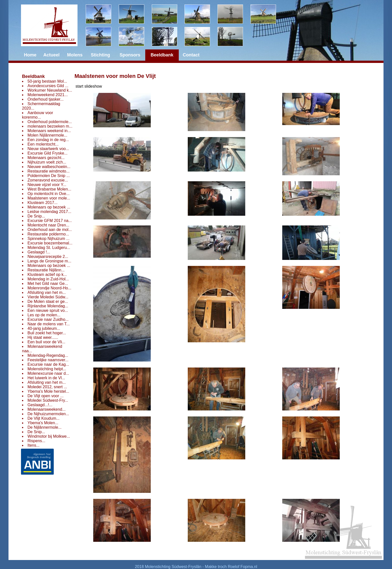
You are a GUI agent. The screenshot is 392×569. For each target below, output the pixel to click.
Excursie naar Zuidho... (48, 319)
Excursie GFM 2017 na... (50, 220)
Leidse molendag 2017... (49, 211)
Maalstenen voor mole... (49, 198)
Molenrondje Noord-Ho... (49, 288)
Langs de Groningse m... (49, 261)
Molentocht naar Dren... (48, 225)
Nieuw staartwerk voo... (48, 149)
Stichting (100, 54)
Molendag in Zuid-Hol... (48, 279)
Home (30, 54)
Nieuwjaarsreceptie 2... (48, 256)
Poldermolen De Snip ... (49, 176)
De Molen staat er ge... (48, 301)
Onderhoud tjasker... (46, 99)
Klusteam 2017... (43, 202)
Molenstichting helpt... (47, 369)
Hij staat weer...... (43, 337)
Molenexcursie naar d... (48, 373)
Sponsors (130, 54)
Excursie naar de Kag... (48, 364)
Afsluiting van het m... (47, 292)
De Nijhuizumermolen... (48, 414)
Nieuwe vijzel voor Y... (47, 185)
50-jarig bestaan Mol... (47, 81)
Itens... (34, 445)
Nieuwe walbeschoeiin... (49, 167)
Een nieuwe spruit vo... (48, 310)
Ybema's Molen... (43, 423)
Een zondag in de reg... (48, 140)
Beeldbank (33, 76)
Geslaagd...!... (40, 405)
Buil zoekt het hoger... (47, 333)
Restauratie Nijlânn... (46, 270)
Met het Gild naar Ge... (48, 283)
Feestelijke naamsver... (48, 360)
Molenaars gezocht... (46, 158)
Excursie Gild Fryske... (48, 153)
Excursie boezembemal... (50, 243)
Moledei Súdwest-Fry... (48, 400)
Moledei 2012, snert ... (47, 387)
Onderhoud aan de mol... (50, 229)
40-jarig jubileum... (44, 328)
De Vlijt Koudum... (44, 418)
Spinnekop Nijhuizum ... (49, 238)
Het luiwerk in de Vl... (46, 378)
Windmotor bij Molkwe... (49, 436)
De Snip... (36, 216)
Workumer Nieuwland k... (50, 90)
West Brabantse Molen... (49, 189)
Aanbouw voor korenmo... (37, 115)
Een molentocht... (43, 144)
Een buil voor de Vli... (46, 342)
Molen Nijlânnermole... (47, 135)
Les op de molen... (44, 315)
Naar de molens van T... (49, 324)
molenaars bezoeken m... (50, 126)
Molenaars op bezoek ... (49, 207)
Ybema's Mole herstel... (48, 391)
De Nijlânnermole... (45, 427)
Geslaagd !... (39, 252)
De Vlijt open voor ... (46, 396)
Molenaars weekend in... (49, 131)
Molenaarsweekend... (47, 409)
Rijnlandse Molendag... (48, 306)
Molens (74, 54)
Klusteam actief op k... (47, 274)
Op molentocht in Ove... (49, 193)
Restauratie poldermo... (48, 234)
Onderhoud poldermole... (50, 122)
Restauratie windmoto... (49, 171)
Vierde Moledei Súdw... (48, 297)
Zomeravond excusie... (48, 180)
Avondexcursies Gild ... (48, 86)
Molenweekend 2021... (48, 95)
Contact (191, 54)
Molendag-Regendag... (48, 355)
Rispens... (36, 441)
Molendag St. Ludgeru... (49, 247)
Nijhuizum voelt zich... (47, 162)
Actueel (51, 54)
